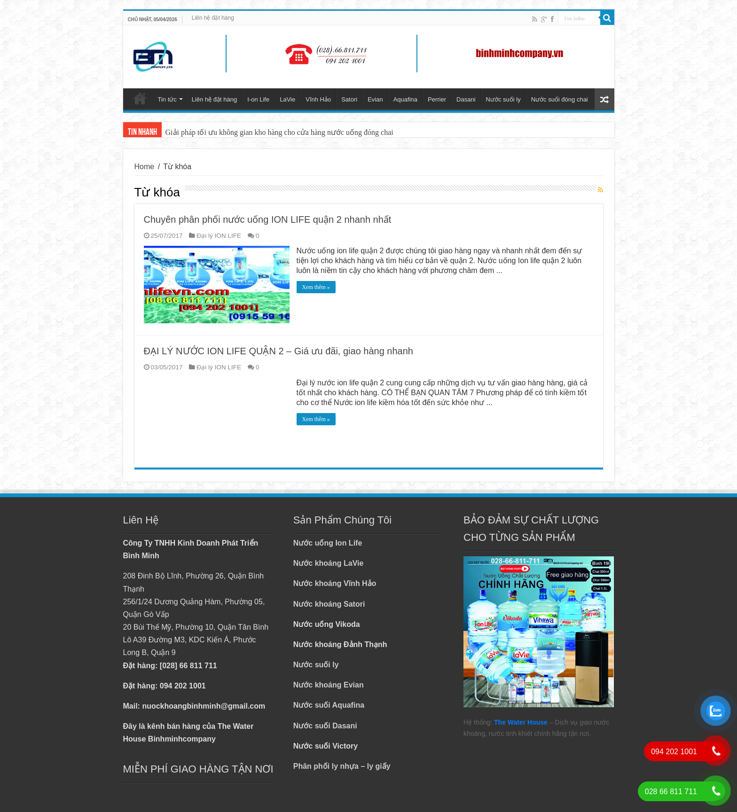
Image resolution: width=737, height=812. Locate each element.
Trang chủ (140, 98)
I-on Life (258, 99)
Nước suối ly (503, 99)
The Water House (521, 722)
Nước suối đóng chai (559, 99)
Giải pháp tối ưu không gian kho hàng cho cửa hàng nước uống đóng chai (279, 132)
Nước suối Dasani (325, 726)
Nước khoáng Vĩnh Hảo (334, 583)
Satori (349, 99)
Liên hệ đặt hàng (213, 18)
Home (144, 167)
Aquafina (405, 99)
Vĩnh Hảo (318, 99)
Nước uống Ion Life (327, 543)
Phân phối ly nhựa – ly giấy (342, 766)
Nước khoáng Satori (329, 604)
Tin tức (167, 99)
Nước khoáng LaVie (328, 563)
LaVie (287, 99)
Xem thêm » (316, 287)
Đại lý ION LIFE (218, 235)
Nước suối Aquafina (328, 705)
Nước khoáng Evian (328, 685)
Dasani (465, 99)
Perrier (437, 99)
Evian (375, 99)
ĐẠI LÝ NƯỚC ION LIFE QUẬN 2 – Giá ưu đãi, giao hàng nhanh (278, 351)
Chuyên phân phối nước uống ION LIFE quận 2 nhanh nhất (268, 219)
